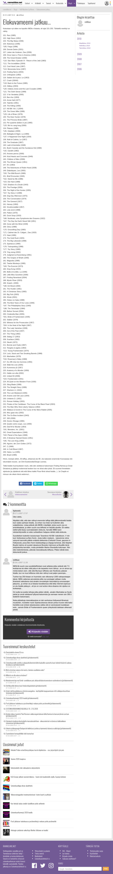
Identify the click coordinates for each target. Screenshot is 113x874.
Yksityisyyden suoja (96, 850)
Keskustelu (59, 3)
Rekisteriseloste (95, 856)
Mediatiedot (38, 856)
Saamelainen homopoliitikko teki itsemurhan (20, 733)
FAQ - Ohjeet (66, 850)
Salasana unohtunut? (69, 858)
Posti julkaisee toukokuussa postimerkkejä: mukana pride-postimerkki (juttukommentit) (33, 703)
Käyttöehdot (94, 853)
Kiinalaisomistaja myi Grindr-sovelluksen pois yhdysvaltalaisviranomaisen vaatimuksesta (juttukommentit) (39, 680)
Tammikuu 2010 (84, 48)
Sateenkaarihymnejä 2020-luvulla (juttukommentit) (22, 698)
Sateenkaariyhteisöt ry (42, 858)
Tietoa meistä (39, 853)
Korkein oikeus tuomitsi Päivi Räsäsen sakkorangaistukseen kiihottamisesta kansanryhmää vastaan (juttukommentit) (37, 715)
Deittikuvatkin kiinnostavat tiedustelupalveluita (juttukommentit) (26, 685)
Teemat (48, 3)
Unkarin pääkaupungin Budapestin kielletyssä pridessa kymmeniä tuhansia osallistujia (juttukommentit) (38, 728)
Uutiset (27, 3)
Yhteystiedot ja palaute (42, 850)
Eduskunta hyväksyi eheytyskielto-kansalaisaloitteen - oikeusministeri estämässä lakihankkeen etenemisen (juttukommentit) (36, 722)
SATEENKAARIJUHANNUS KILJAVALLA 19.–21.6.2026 (22, 708)
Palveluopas (81, 3)
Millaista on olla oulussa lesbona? (16, 675)
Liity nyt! (45, 636)
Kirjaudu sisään (38, 631)
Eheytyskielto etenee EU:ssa (15, 652)
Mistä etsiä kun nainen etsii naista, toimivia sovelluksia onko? (25, 670)
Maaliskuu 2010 (84, 43)
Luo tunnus (65, 853)
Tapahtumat (91, 3)
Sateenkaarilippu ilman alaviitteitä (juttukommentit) (22, 657)
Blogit (70, 3)
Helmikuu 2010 (84, 46)
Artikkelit (38, 3)
